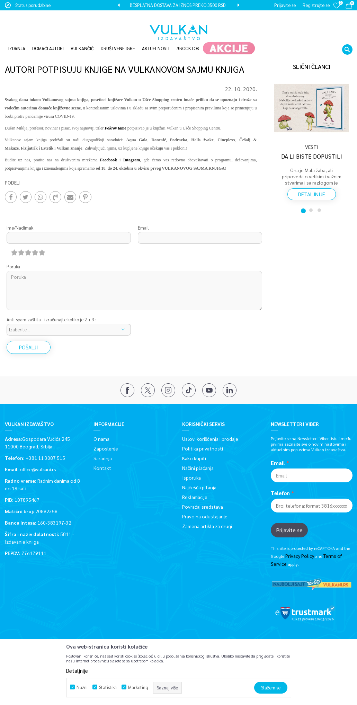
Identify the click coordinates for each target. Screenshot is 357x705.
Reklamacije (194, 487)
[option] (178, 5)
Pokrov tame (115, 118)
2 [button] (311, 200)
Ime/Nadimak (20, 218)
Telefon (280, 483)
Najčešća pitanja (199, 477)
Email (143, 218)
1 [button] (303, 200)
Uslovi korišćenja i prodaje (210, 429)
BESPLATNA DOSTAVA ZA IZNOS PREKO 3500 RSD (178, 5)
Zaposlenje (105, 438)
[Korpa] (349, 7)
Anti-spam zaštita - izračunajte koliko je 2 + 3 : (51, 309)
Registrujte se (316, 5)
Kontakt (102, 458)
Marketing (138, 687)
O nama (101, 429)
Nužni (82, 687)
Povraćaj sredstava (202, 496)
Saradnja (102, 448)
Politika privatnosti (202, 438)
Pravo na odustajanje (204, 506)
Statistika (108, 687)
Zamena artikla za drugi (207, 516)
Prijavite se (289, 520)
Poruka (13, 256)
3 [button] (320, 200)
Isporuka (191, 467)
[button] (347, 39)
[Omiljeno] (336, 10)
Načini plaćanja (198, 458)
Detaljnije (311, 184)
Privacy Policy (299, 546)
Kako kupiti (194, 448)
